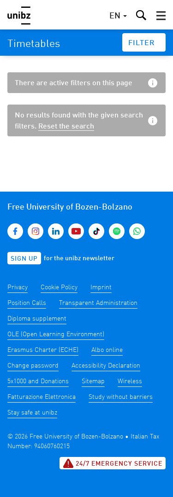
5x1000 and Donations (38, 381)
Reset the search (66, 126)
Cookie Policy (59, 287)
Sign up (24, 259)
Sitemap (93, 381)
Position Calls (26, 303)
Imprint (101, 287)
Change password (33, 366)
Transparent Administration (98, 303)
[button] (161, 15)
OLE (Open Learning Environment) (55, 334)
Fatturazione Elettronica (41, 397)
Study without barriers (121, 397)
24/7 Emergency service (112, 463)
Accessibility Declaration (106, 366)
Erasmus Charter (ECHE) (42, 350)
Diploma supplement (36, 319)
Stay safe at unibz (32, 412)
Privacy (17, 287)
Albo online (107, 350)
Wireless (130, 381)
